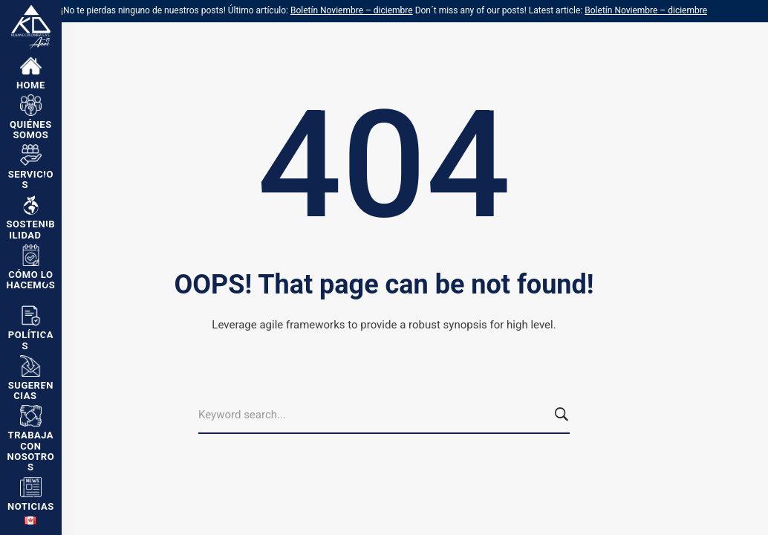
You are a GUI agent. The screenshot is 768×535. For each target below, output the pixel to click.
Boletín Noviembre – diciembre (351, 10)
